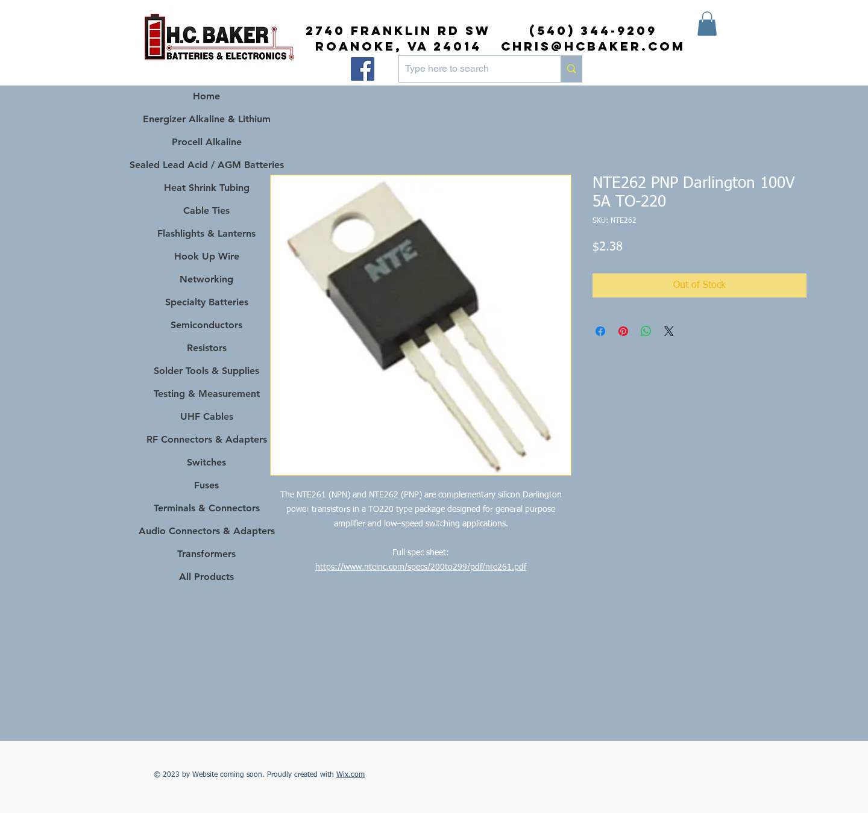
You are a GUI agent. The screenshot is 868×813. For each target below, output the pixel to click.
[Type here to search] (470, 69)
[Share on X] (669, 331)
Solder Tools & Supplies (206, 370)
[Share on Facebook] (600, 331)
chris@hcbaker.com (593, 46)
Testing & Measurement (207, 393)
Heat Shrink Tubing (207, 187)
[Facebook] (362, 69)
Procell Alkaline (207, 142)
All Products (206, 576)
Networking (206, 279)
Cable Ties (206, 210)
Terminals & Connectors (207, 508)
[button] (707, 23)
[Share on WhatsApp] (646, 331)
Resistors (207, 348)
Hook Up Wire (206, 256)
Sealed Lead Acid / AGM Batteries (206, 164)
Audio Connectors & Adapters (206, 531)
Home (206, 96)
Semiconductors (206, 325)
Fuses (206, 485)
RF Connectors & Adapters (206, 439)
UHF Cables (206, 416)
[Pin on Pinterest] (623, 331)
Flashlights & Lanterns (206, 233)
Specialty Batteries (206, 302)
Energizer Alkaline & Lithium (207, 119)
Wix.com (350, 775)
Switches (206, 462)
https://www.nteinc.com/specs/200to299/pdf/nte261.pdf (420, 567)
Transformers (206, 553)
